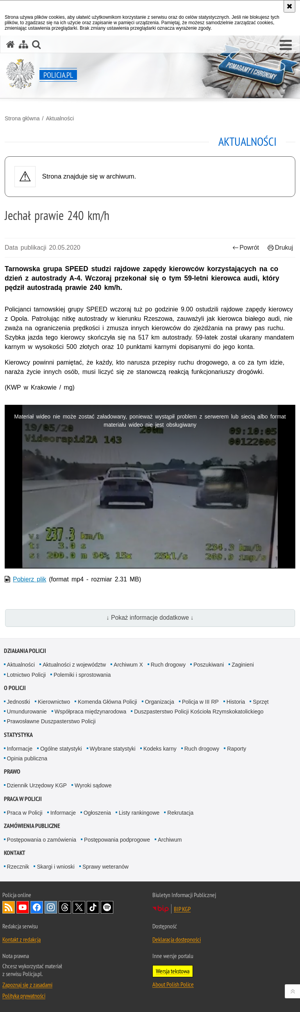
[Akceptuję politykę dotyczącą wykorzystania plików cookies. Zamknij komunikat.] (289, 6)
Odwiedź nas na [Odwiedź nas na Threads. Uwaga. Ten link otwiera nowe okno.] (65, 907)
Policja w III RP (200, 702)
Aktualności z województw (74, 665)
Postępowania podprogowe (117, 840)
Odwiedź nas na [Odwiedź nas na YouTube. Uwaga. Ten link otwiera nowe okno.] (22, 907)
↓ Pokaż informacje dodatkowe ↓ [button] (150, 617)
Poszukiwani (208, 665)
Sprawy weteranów (105, 867)
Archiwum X (128, 665)
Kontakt (14, 853)
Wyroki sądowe (93, 785)
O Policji (15, 688)
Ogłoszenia (97, 813)
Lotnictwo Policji (26, 675)
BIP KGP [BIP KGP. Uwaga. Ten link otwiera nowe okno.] (182, 909)
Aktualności (60, 118)
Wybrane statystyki (113, 749)
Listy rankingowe (139, 813)
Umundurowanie (27, 711)
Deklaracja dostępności (176, 939)
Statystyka (18, 735)
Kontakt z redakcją (21, 939)
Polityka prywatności (23, 995)
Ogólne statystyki (61, 749)
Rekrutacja (180, 813)
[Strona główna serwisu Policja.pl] (10, 44)
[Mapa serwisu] (23, 44)
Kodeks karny (160, 749)
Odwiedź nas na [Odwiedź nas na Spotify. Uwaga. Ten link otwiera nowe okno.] (107, 907)
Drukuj (280, 247)
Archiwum (170, 840)
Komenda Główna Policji (107, 702)
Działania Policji (25, 651)
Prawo (12, 771)
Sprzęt (260, 702)
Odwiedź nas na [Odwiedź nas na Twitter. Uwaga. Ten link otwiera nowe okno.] (79, 907)
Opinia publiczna (27, 758)
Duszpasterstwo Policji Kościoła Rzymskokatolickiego (198, 711)
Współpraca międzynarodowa (91, 711)
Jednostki (18, 702)
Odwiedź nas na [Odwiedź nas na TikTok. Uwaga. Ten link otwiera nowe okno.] (93, 907)
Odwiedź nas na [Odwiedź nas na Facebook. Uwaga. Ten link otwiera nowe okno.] (36, 907)
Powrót (245, 247)
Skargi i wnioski (55, 867)
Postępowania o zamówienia (41, 840)
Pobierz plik (29, 579)
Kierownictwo (54, 702)
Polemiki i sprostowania (82, 675)
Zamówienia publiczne (32, 826)
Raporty (236, 749)
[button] (286, 45)
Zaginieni (243, 665)
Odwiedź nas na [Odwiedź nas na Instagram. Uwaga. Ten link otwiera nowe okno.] (51, 907)
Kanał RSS (8, 907)
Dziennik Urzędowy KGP (37, 785)
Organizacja (159, 702)
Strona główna (22, 118)
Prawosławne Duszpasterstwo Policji (51, 721)
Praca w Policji (23, 799)
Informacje (19, 749)
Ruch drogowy (168, 665)
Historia (236, 702)
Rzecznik (18, 867)
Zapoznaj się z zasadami (27, 985)
